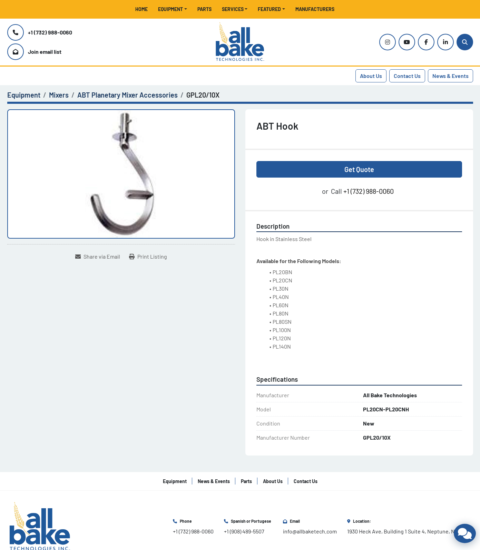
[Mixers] (59, 95)
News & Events (450, 75)
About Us (371, 75)
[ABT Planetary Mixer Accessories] (127, 95)
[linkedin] (445, 42)
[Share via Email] (98, 256)
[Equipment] (23, 95)
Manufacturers (314, 9)
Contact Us (407, 75)
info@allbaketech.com (310, 531)
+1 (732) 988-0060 (50, 32)
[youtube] (407, 42)
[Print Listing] (148, 256)
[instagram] (387, 42)
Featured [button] (269, 9)
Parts (204, 9)
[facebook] (426, 42)
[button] (172, 9)
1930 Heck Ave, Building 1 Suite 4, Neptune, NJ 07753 (410, 531)
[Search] (465, 42)
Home (141, 9)
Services (233, 9)
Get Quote (359, 169)
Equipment (170, 9)
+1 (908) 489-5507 (244, 531)
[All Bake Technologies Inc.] (39, 526)
